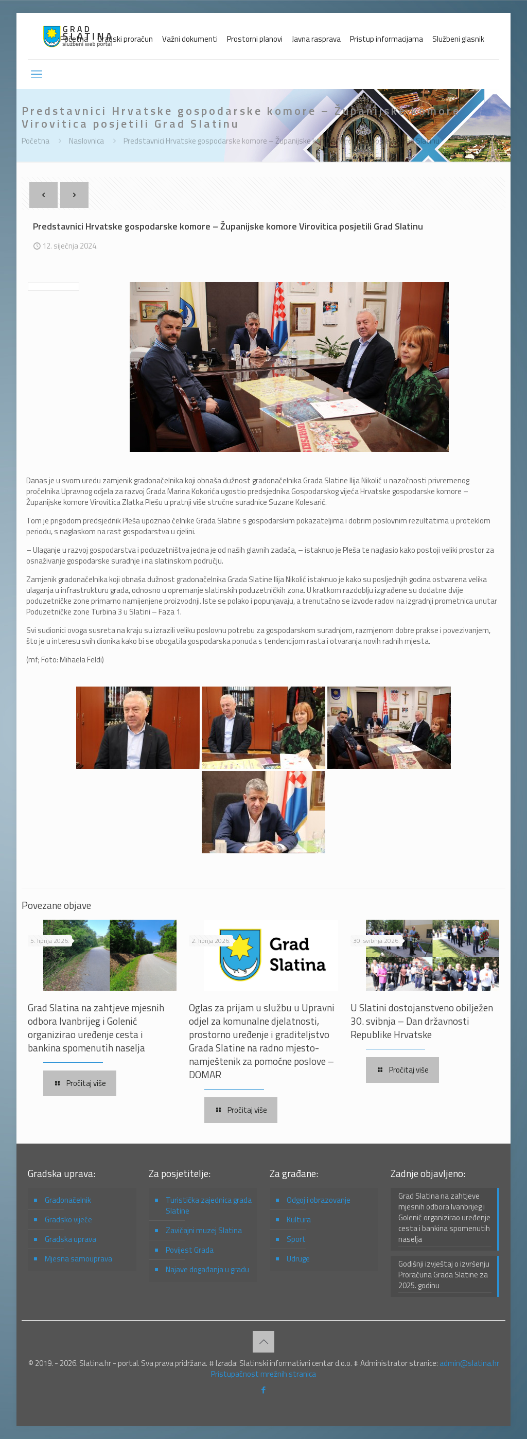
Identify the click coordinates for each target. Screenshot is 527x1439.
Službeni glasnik (458, 39)
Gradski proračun (125, 39)
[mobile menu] (36, 74)
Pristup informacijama (386, 39)
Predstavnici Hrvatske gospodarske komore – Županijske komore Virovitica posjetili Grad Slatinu (282, 141)
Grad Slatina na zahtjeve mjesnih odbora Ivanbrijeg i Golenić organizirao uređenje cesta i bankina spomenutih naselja (96, 1027)
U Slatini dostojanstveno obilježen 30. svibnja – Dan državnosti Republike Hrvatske (421, 1021)
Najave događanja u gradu (207, 1269)
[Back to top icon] (263, 1342)
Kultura (299, 1219)
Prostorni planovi (255, 39)
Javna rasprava (316, 39)
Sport (296, 1239)
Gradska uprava (70, 1239)
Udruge (298, 1259)
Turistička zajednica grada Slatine (209, 1205)
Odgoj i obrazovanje (318, 1200)
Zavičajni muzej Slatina (204, 1230)
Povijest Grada (190, 1250)
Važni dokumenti (190, 39)
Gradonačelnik (68, 1200)
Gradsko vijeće (68, 1219)
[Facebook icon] (264, 1390)
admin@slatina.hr (469, 1363)
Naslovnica (86, 141)
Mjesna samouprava (78, 1259)
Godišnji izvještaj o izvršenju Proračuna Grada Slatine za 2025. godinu (443, 1274)
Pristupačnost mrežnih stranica (263, 1374)
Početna (74, 39)
